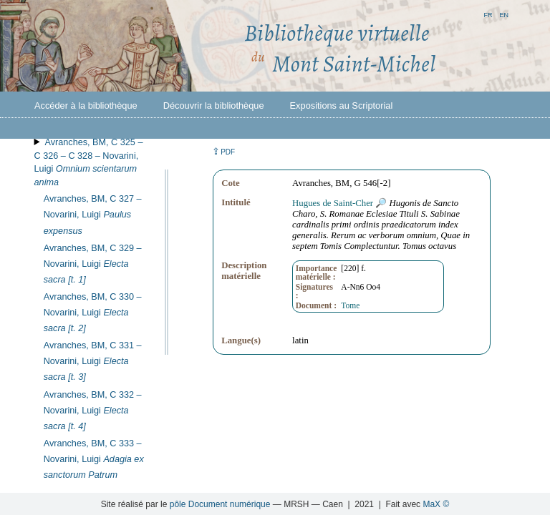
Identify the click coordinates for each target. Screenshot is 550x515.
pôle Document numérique (220, 504)
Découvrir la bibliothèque (213, 105)
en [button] (503, 14)
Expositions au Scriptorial (341, 105)
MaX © (436, 504)
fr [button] (487, 14)
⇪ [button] (223, 151)
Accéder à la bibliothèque (86, 105)
